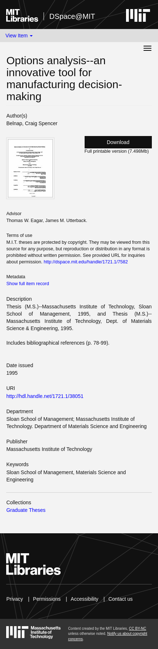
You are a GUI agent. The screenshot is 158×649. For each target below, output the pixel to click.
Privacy (14, 599)
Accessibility (84, 599)
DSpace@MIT (72, 16)
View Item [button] (19, 35)
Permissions (47, 599)
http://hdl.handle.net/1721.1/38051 (45, 396)
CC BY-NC (137, 628)
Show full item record (27, 283)
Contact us (120, 599)
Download (118, 142)
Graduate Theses (25, 510)
